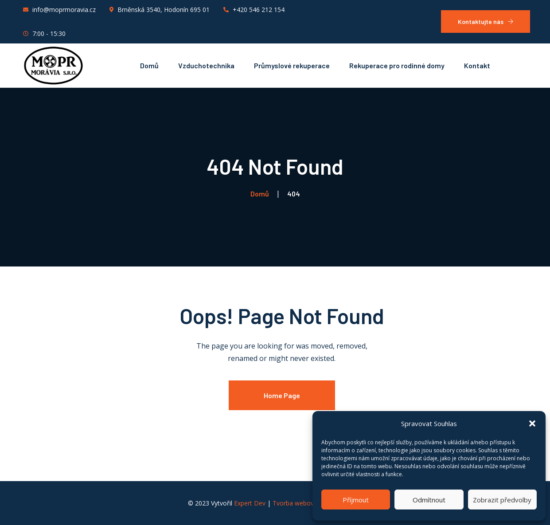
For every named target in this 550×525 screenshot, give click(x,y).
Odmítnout (429, 499)
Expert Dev (249, 503)
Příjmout (356, 499)
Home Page (282, 395)
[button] (532, 423)
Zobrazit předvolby (502, 499)
